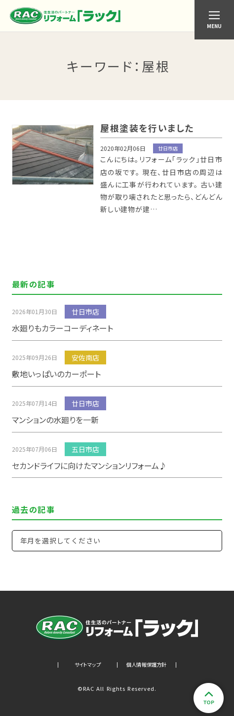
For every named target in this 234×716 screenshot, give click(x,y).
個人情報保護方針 (146, 664)
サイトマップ (88, 664)
